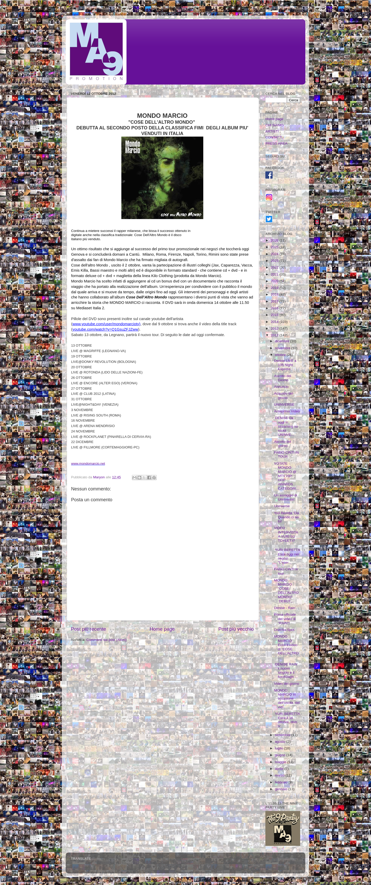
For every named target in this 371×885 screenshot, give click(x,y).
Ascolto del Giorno (282, 378)
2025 (275, 247)
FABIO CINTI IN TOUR (286, 454)
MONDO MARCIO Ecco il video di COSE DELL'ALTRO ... (286, 646)
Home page (162, 629)
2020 (275, 281)
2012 (275, 335)
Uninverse (282, 506)
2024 (275, 254)
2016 (275, 308)
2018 (275, 294)
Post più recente (88, 629)
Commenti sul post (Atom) (106, 640)
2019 (275, 288)
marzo (280, 775)
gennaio (281, 789)
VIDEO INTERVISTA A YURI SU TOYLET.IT (286, 534)
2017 (275, 301)
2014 (275, 322)
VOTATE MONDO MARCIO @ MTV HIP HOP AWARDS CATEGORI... (286, 476)
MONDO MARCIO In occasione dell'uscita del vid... (287, 698)
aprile (279, 769)
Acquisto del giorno (283, 395)
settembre (283, 735)
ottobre (281, 355)
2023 (275, 261)
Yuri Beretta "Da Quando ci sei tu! (286, 517)
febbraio (282, 782)
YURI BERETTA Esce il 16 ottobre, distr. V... (287, 720)
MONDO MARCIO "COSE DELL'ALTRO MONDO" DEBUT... (286, 590)
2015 (275, 315)
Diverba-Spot (284, 630)
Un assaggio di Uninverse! (285, 497)
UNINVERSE (284, 404)
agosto (280, 742)
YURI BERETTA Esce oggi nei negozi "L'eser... (287, 556)
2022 (275, 267)
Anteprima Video (287, 411)
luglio (279, 748)
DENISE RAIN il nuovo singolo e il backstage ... (286, 670)
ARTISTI (272, 131)
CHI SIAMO (274, 125)
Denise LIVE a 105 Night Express (285, 365)
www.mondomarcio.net (88, 463)
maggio (281, 762)
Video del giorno (286, 684)
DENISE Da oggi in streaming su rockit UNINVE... (286, 426)
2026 (275, 240)
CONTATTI (273, 137)
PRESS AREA (276, 143)
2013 (275, 328)
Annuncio (281, 387)
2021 (275, 274)
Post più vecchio (236, 629)
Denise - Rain (284, 608)
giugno (280, 755)
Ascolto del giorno (282, 444)
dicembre (282, 341)
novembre (283, 348)
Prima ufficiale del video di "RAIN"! (285, 619)
